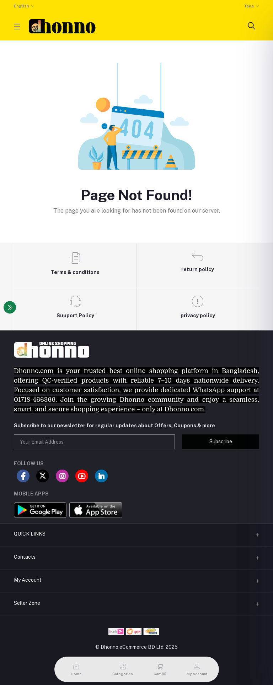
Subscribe (220, 441)
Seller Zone (27, 603)
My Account (28, 580)
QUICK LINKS (30, 534)
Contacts (25, 557)
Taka (249, 6)
